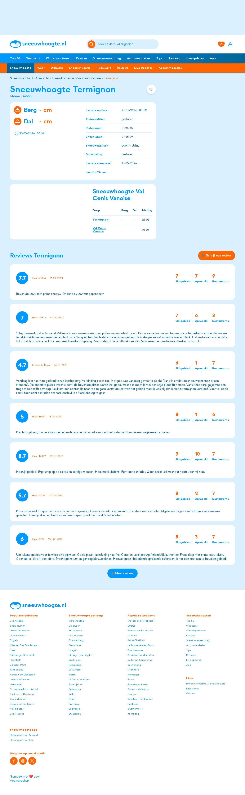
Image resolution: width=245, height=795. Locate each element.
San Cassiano (135, 650)
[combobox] (128, 44)
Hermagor (133, 674)
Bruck (130, 679)
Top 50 (15, 58)
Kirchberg (133, 669)
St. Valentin (75, 630)
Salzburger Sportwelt (22, 655)
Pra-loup (74, 704)
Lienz (72, 699)
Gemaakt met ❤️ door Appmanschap (25, 779)
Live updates (195, 58)
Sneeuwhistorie (80, 68)
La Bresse (74, 708)
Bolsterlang (134, 664)
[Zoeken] (128, 44)
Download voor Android (24, 735)
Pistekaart (104, 68)
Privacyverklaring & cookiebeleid (205, 683)
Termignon (111, 78)
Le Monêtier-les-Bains (140, 645)
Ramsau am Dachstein (22, 674)
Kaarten (81, 58)
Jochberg (133, 713)
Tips (159, 58)
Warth (72, 674)
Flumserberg (76, 640)
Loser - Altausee (19, 679)
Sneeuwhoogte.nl (21, 78)
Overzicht (42, 78)
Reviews (174, 58)
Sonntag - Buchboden (140, 699)
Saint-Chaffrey (136, 640)
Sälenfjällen (75, 684)
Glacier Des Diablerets (23, 645)
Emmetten (75, 689)
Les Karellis (16, 620)
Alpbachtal (16, 669)
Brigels (14, 640)
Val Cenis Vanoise (89, 78)
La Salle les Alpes (79, 679)
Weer (41, 68)
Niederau (132, 704)
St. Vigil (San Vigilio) (81, 655)
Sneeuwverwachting (107, 58)
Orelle (131, 625)
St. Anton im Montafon (140, 655)
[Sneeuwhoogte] (46, 44)
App (213, 58)
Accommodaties (138, 58)
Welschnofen (76, 620)
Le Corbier (75, 669)
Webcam (57, 68)
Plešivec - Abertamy (22, 694)
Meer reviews (122, 573)
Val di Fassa (17, 708)
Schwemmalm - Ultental (24, 689)
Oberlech (74, 625)
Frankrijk (57, 78)
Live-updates (143, 68)
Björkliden (74, 659)
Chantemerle (135, 708)
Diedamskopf (17, 635)
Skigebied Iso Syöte (22, 704)
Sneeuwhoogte (20, 68)
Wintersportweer (58, 58)
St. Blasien (75, 713)
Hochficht (15, 659)
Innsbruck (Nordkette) (140, 620)
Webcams (33, 58)
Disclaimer (192, 688)
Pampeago (75, 664)
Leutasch (132, 694)
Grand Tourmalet (20, 630)
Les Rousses (17, 713)
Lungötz (73, 650)
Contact (191, 693)
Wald (71, 694)
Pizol (13, 650)
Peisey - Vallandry (138, 689)
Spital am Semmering (139, 659)
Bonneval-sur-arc (137, 684)
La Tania (132, 635)
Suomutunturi (17, 625)
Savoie (69, 78)
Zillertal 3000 (18, 664)
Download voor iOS (21, 740)
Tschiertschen (18, 699)
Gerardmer (75, 645)
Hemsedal (16, 684)
